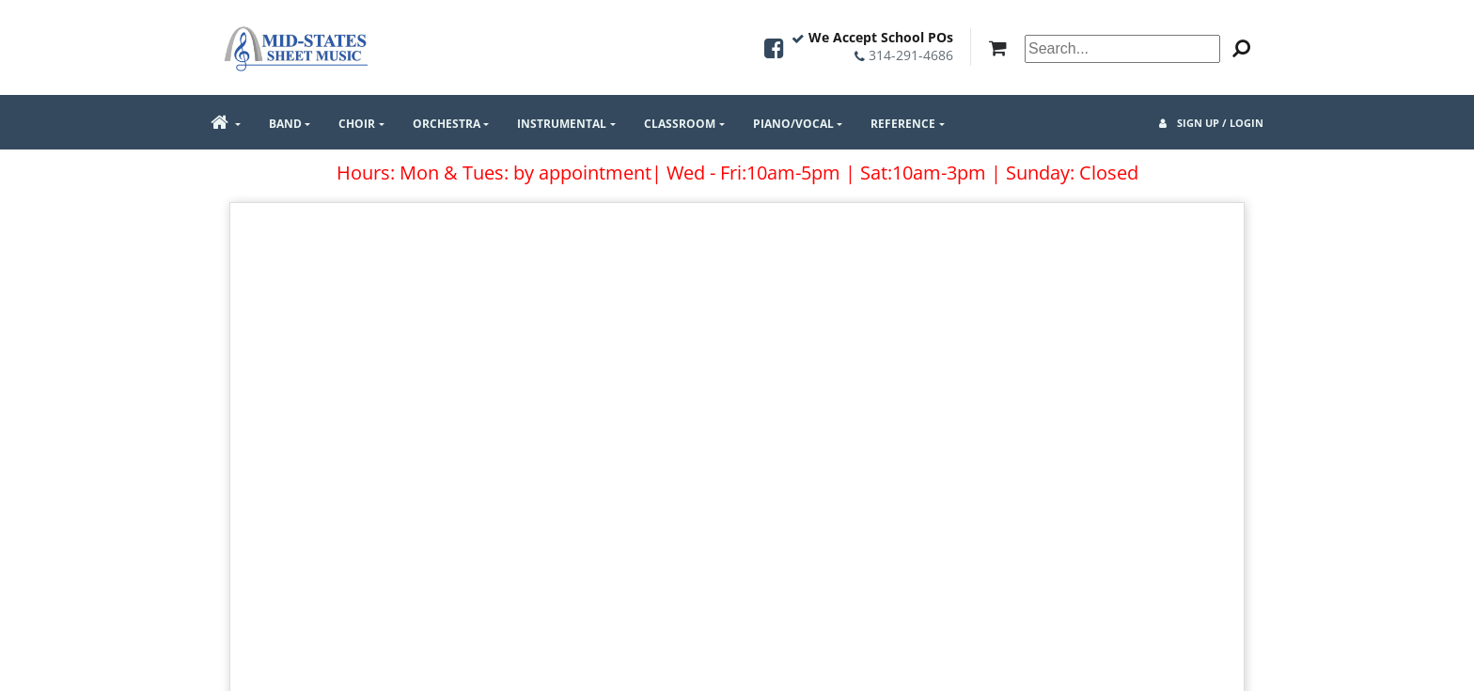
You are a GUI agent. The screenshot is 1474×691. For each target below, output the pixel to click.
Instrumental (561, 124)
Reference (902, 124)
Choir (356, 124)
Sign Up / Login (1211, 123)
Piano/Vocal (793, 124)
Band (285, 124)
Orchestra (446, 124)
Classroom (679, 124)
